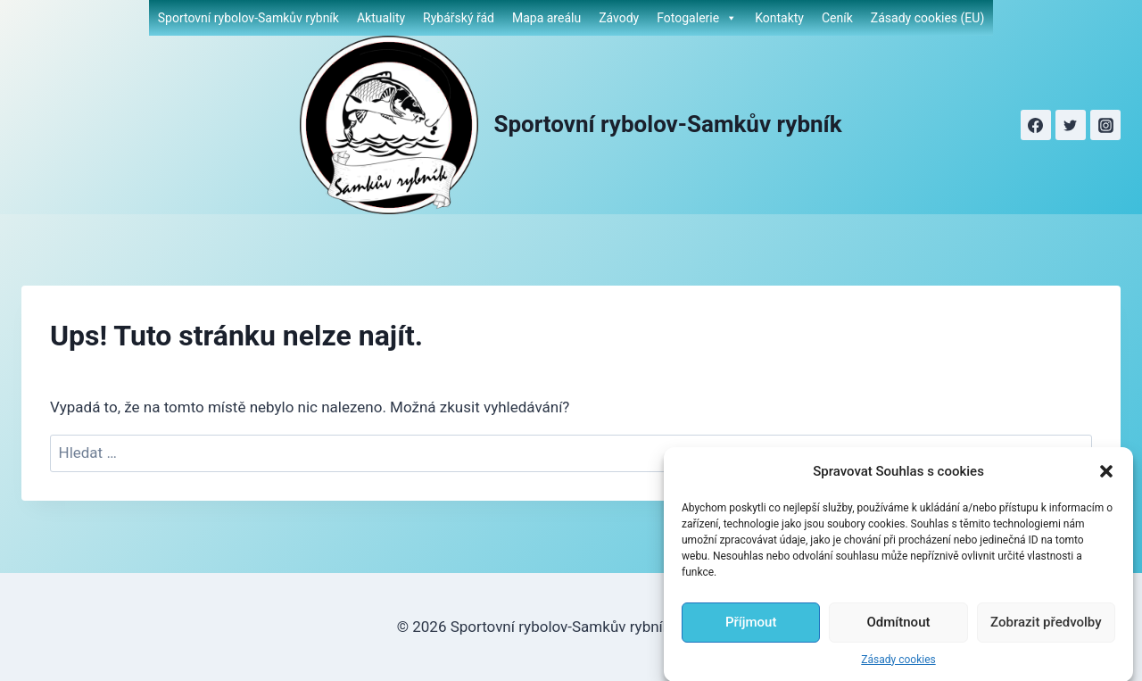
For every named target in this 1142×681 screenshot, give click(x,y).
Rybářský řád (458, 18)
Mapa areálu (546, 18)
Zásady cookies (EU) (927, 18)
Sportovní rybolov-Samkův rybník (248, 18)
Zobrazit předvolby (1046, 637)
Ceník (837, 18)
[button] (1106, 485)
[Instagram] (1105, 125)
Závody (619, 18)
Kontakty (779, 18)
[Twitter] (1070, 125)
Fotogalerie (697, 18)
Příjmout (750, 637)
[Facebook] (1036, 125)
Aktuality (381, 18)
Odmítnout (899, 637)
